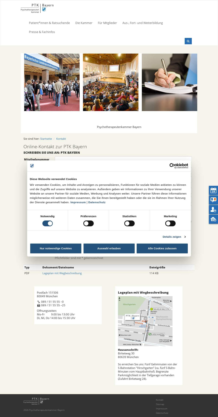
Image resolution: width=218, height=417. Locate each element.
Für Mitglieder (107, 23)
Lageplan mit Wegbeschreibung (62, 273)
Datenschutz (97, 202)
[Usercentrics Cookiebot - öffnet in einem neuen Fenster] (172, 166)
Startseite (46, 138)
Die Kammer (83, 23)
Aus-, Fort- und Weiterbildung (142, 23)
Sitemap (160, 404)
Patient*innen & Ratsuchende (49, 23)
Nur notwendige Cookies (56, 248)
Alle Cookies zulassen (162, 248)
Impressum (78, 202)
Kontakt (61, 138)
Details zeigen (172, 236)
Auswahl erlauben (109, 248)
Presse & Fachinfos (42, 32)
